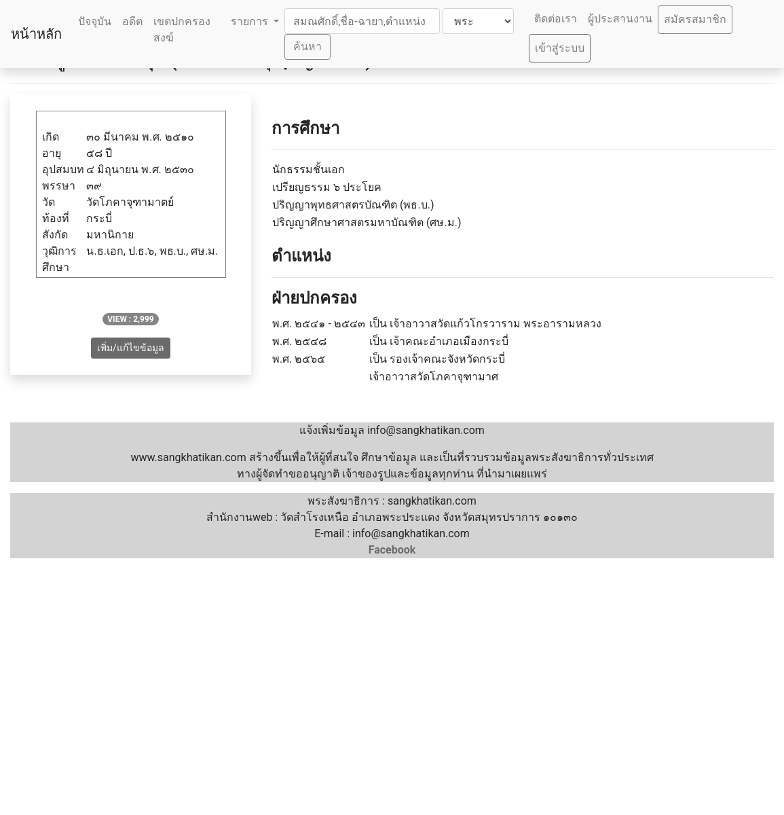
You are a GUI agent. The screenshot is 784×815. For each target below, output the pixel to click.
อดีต (132, 21)
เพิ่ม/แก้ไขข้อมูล (130, 347)
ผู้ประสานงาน (620, 18)
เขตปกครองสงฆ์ (181, 29)
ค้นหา (307, 46)
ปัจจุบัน (94, 21)
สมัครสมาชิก (695, 19)
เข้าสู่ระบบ (559, 47)
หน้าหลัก (36, 34)
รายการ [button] (251, 21)
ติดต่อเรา (555, 18)
